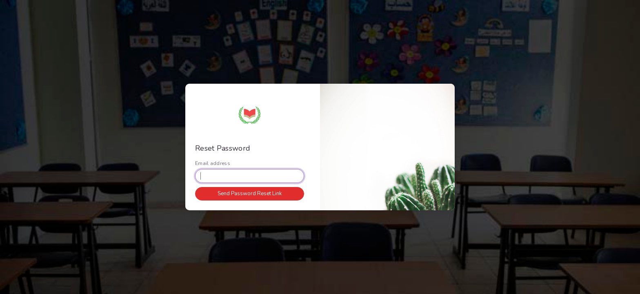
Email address (212, 163)
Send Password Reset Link (250, 193)
